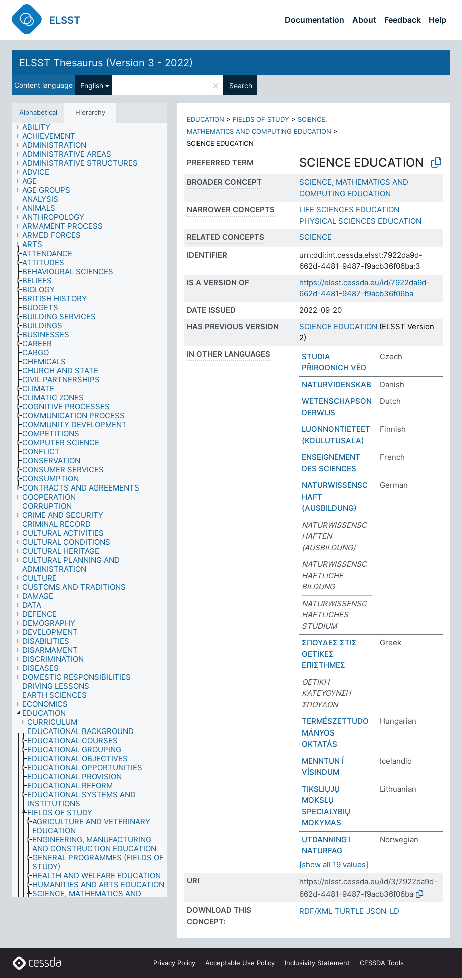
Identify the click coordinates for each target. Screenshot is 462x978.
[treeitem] (40, 127)
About (364, 20)
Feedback (402, 20)
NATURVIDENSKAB (336, 384)
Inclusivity (317, 963)
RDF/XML (315, 911)
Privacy (174, 963)
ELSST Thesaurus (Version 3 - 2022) (106, 63)
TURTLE (349, 911)
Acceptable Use (240, 963)
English (91, 85)
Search (240, 85)
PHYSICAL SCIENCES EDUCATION (360, 221)
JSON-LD (382, 911)
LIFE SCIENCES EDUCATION (349, 209)
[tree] (89, 510)
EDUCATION (205, 119)
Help (437, 20)
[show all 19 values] (333, 864)
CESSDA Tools (382, 963)
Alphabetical (38, 112)
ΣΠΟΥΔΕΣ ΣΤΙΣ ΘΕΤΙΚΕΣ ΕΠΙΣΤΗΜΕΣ (329, 654)
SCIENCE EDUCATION (338, 326)
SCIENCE (315, 237)
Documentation (314, 20)
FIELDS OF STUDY (261, 119)
